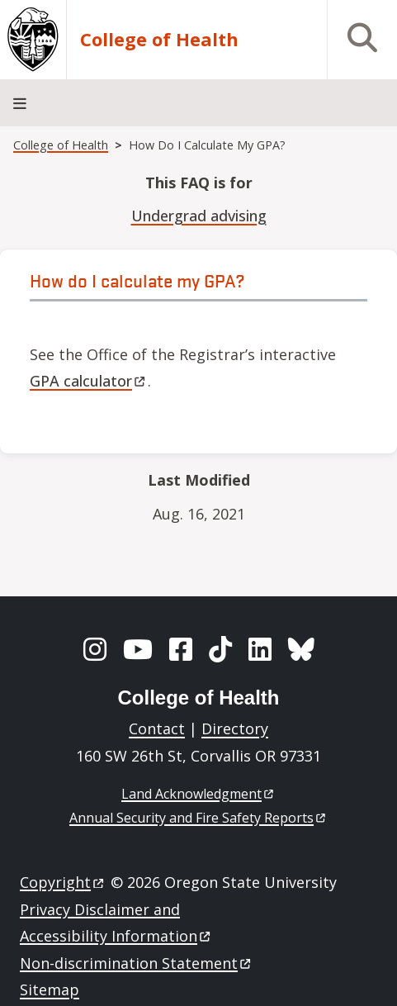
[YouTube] (138, 649)
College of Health (159, 39)
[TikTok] (220, 649)
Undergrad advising (199, 215)
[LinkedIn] (260, 649)
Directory (234, 728)
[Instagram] (94, 649)
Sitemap (49, 989)
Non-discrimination (136, 963)
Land (198, 794)
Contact (157, 728)
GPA (89, 381)
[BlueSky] (301, 649)
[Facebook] (180, 649)
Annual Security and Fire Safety (198, 818)
